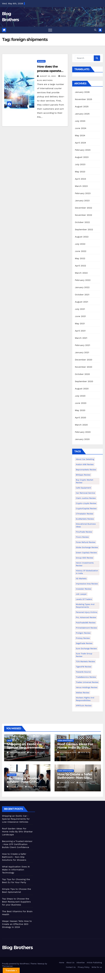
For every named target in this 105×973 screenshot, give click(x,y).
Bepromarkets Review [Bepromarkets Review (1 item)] (86, 469)
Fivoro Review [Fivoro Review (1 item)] (82, 537)
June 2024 (80, 128)
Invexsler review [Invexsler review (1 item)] (83, 589)
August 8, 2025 (16, 787)
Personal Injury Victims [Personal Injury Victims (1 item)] (86, 612)
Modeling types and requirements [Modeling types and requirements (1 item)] (85, 605)
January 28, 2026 (17, 752)
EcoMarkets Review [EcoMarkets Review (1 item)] (85, 519)
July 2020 (80, 396)
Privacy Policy (83, 967)
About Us (70, 963)
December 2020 (83, 359)
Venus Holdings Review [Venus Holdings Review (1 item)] (86, 687)
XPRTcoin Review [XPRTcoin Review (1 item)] (83, 705)
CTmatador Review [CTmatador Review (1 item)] (84, 514)
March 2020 (81, 424)
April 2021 (80, 330)
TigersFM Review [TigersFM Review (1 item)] (83, 667)
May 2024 (80, 135)
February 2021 (82, 345)
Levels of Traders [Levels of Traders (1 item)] (84, 599)
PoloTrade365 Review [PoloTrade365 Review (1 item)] (85, 622)
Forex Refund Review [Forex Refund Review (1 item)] (85, 542)
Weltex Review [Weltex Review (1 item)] (82, 692)
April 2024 (80, 142)
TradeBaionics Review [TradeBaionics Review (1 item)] (86, 677)
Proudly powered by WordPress (16, 964)
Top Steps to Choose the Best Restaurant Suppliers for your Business (16, 901)
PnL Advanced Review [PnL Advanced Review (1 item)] (86, 617)
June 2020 (80, 403)
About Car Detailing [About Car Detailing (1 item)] (85, 459)
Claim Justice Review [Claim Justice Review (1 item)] (86, 498)
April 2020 (80, 417)
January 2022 (82, 287)
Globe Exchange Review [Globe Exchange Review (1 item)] (87, 547)
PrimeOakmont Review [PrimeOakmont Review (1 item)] (86, 628)
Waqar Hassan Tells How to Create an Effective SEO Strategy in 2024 (17, 924)
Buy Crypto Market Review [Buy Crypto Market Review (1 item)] (84, 481)
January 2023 (82, 200)
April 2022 (80, 265)
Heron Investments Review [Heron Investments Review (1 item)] (85, 564)
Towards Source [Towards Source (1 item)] (83, 672)
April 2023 (80, 179)
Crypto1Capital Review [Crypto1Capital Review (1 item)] (86, 508)
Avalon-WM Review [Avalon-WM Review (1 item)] (85, 464)
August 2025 (81, 106)
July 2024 (80, 121)
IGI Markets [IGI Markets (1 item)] (81, 578)
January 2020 (82, 439)
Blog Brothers (17, 947)
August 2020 (82, 388)
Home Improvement (65, 740)
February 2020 (83, 432)
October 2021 (82, 294)
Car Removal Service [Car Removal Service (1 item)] (85, 493)
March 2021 (81, 338)
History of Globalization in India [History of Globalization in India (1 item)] (87, 571)
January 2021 (82, 352)
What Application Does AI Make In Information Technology (16, 869)
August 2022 (81, 236)
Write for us (97, 967)
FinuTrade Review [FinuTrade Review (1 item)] (84, 532)
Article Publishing (94, 963)
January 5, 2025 (67, 783)
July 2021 (80, 309)
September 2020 (84, 381)
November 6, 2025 (68, 752)
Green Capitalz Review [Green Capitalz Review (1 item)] (86, 552)
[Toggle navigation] (50, 30)
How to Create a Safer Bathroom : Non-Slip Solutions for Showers (74, 777)
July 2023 (80, 164)
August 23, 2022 (48, 76)
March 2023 (81, 186)
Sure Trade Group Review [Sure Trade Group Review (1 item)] (84, 654)
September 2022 (84, 229)
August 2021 (81, 301)
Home (61, 963)
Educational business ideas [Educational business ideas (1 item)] (86, 525)
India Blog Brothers (36, 787)
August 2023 (81, 157)
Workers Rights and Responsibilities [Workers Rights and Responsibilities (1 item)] (85, 699)
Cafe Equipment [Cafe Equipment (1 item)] (83, 488)
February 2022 (83, 280)
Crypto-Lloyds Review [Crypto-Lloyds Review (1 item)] (86, 503)
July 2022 (80, 244)
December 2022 (83, 207)
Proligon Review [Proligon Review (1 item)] (83, 633)
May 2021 (80, 323)
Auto (9, 740)
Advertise (81, 963)
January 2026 (82, 92)
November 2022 (83, 215)
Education (12, 775)
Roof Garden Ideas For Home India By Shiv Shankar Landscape (75, 747)
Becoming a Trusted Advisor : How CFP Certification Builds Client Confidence (17, 844)
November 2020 (83, 367)
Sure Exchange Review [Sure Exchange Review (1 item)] (86, 648)
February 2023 (83, 193)
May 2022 (80, 258)
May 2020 (80, 410)
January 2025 (82, 113)
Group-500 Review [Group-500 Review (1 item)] (84, 558)
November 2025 (83, 99)
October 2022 (82, 222)
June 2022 (80, 251)
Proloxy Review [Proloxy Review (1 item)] (83, 638)
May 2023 (80, 171)
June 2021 (80, 316)
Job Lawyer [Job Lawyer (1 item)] (81, 594)
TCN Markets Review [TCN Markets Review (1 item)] (85, 661)
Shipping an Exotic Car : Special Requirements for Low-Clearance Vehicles (16, 819)
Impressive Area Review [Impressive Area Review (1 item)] (87, 584)
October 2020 (82, 374)
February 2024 (83, 150)
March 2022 (81, 273)
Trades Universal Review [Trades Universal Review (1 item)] (87, 682)
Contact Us (71, 967)
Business (41, 61)
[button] (95, 30)
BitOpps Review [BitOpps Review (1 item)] (83, 475)
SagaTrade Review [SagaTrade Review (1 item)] (84, 643)
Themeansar (7, 966)
